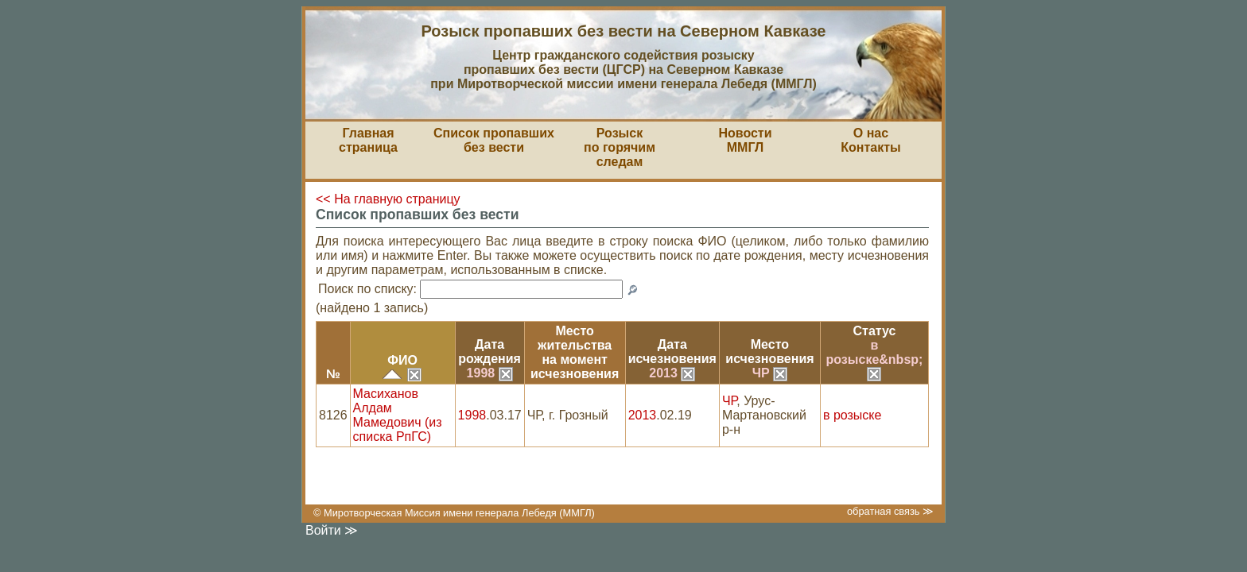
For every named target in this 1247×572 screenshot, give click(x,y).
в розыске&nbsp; (874, 359)
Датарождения (489, 351)
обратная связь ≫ (890, 511)
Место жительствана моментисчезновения (574, 352)
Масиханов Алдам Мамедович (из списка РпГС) (397, 415)
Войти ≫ (331, 530)
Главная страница (368, 140)
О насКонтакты (870, 140)
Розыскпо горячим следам (619, 147)
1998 (490, 373)
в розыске (852, 415)
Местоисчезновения (769, 351)
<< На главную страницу (388, 199)
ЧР (769, 373)
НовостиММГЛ (744, 140)
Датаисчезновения (672, 351)
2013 (672, 373)
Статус (874, 331)
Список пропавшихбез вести (493, 140)
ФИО (402, 360)
